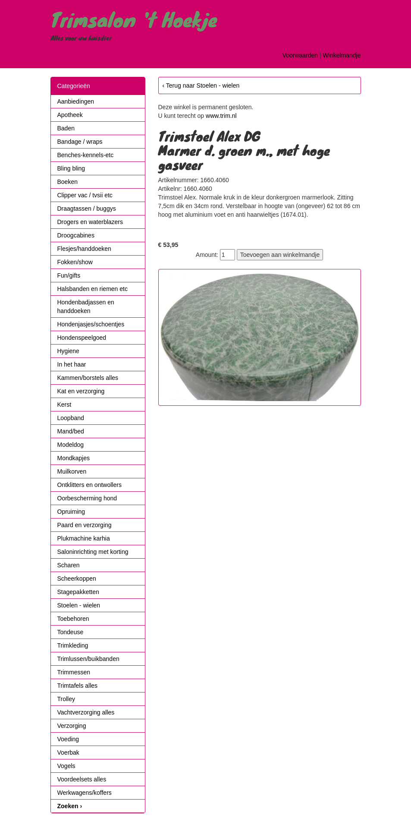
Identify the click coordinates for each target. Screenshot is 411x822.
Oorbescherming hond (87, 498)
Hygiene (68, 351)
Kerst (64, 404)
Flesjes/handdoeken (84, 248)
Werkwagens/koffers (84, 792)
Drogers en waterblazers (90, 221)
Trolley (66, 699)
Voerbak (68, 752)
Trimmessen (74, 672)
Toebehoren (73, 618)
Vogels (66, 765)
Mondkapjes (73, 458)
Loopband (70, 417)
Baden (66, 128)
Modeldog (70, 444)
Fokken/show (75, 262)
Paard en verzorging (84, 525)
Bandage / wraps (80, 141)
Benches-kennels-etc (85, 155)
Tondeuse (70, 632)
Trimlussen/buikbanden (88, 658)
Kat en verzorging (81, 391)
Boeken (67, 181)
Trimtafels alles (77, 685)
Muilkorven (72, 471)
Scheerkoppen (76, 578)
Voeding (68, 739)
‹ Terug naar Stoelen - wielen (201, 85)
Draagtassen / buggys (86, 208)
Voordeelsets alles (82, 779)
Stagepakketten (78, 591)
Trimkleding (72, 645)
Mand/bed (70, 431)
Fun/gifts (69, 275)
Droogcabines (75, 235)
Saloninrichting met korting (93, 551)
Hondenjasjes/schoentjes (91, 324)
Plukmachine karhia (83, 538)
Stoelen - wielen (78, 605)
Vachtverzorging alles (86, 712)
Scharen (68, 565)
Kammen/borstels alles (88, 377)
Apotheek (70, 114)
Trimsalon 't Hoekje (133, 19)
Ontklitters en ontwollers (89, 484)
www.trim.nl (221, 115)
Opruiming (71, 511)
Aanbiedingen (75, 101)
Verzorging (71, 725)
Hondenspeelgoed (82, 337)
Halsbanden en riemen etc (92, 288)
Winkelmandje (342, 55)
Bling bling (71, 168)
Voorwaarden (300, 55)
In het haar (71, 364)
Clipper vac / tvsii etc (85, 195)
